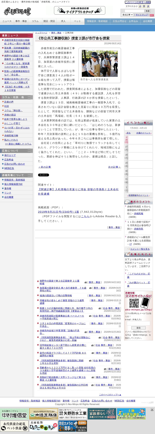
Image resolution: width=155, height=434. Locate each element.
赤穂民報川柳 (11, 135)
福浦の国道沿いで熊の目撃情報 (56, 295)
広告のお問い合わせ (14, 164)
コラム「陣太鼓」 (13, 110)
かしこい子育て (12, 123)
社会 (105, 308)
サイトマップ (142, 15)
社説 (6, 106)
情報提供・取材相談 (14, 180)
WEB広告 (9, 168)
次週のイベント (144, 133)
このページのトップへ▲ (110, 394)
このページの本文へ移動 (137, 2)
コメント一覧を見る (138, 249)
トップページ (41, 33)
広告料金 (8, 159)
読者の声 (8, 102)
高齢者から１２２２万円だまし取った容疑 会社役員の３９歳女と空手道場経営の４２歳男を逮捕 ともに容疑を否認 (67, 370)
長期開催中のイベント (138, 195)
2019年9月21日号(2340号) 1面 (58, 211)
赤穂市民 (138, 229)
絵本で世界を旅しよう (15, 119)
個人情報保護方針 (13, 184)
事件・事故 (56, 33)
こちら (85, 216)
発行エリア (10, 155)
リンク (7, 193)
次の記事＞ (114, 167)
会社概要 (8, 197)
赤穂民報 (138, 213)
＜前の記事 (44, 167)
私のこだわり (11, 140)
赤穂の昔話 (10, 115)
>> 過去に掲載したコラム (18, 144)
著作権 (7, 188)
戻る (128, 133)
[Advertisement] (78, 258)
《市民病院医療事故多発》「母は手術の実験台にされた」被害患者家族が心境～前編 (65, 338)
